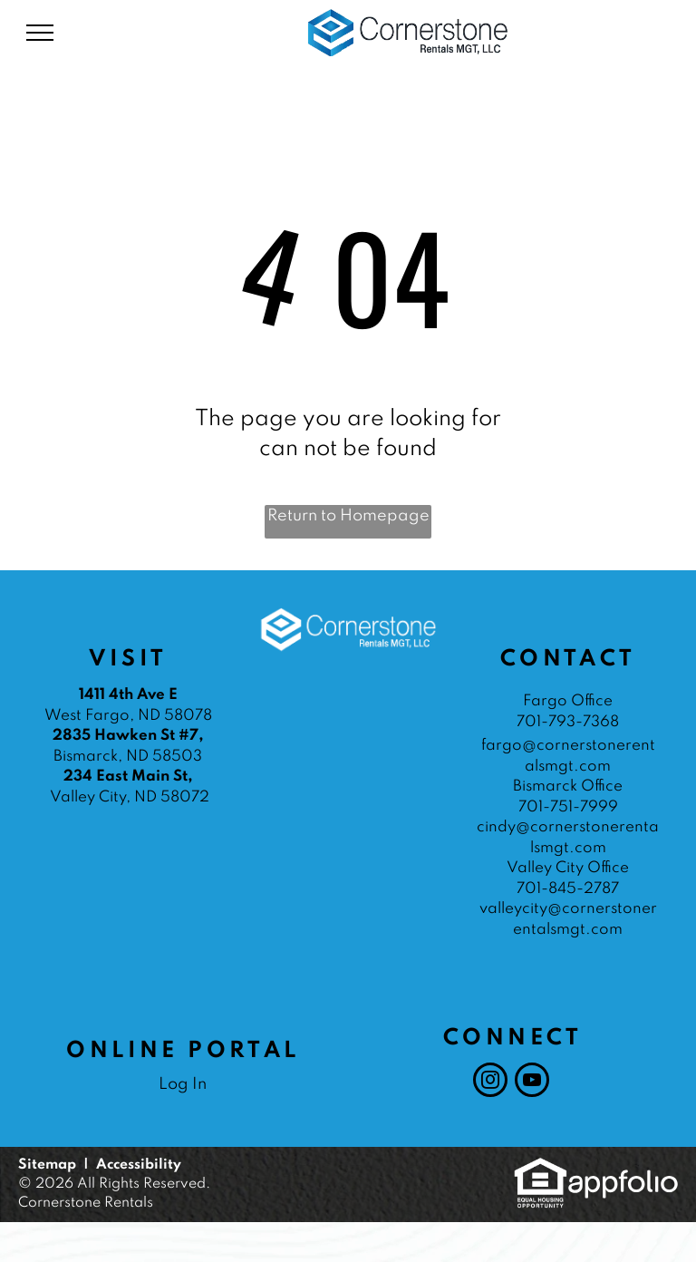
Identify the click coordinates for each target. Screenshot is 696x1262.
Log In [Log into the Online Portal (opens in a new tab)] (183, 1084)
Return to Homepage (348, 516)
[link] (540, 1167)
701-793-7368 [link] (568, 722)
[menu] (39, 32)
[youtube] (532, 1082)
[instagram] (490, 1082)
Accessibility (138, 1165)
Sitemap (47, 1165)
